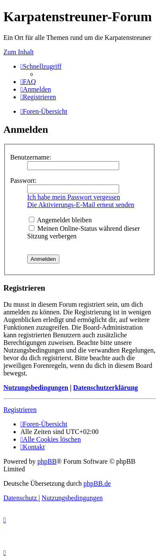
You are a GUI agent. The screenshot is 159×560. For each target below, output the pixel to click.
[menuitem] (28, 81)
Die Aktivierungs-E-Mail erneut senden (80, 204)
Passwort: (23, 180)
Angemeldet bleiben (60, 220)
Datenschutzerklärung (105, 387)
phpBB (46, 461)
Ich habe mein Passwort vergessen (73, 197)
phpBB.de (97, 483)
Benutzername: (30, 157)
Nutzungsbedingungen (35, 387)
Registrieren (19, 409)
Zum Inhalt (18, 52)
